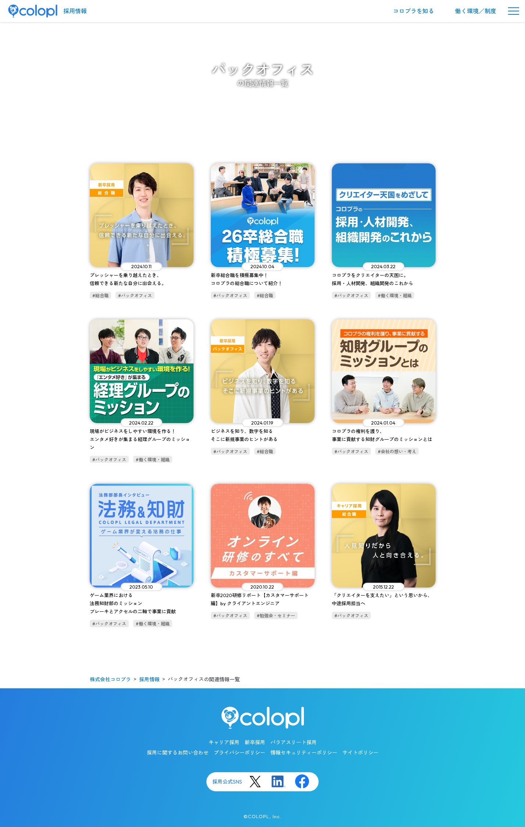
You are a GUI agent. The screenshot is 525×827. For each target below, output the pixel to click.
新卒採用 (255, 742)
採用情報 (75, 11)
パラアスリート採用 (293, 742)
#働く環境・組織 (395, 295)
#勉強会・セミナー (276, 615)
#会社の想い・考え (397, 451)
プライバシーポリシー (239, 752)
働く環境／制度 (475, 11)
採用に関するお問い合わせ (178, 752)
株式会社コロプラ (110, 679)
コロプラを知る (413, 11)
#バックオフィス (135, 295)
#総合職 (100, 295)
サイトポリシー (361, 752)
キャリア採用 (224, 742)
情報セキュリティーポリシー (303, 752)
